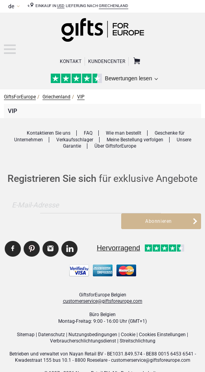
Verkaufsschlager (74, 140)
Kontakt (70, 61)
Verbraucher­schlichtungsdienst (83, 325)
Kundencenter (106, 61)
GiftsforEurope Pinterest (32, 233)
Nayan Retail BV (86, 338)
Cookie (128, 318)
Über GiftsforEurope (115, 146)
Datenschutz (51, 318)
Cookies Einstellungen (162, 318)
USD (61, 6)
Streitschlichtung (137, 325)
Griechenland (113, 6)
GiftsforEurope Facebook (13, 233)
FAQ (88, 133)
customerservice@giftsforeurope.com (102, 285)
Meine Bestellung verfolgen (135, 140)
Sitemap (26, 318)
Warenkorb (136, 61)
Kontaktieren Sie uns (48, 133)
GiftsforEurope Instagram (50, 233)
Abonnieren (159, 205)
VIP (81, 97)
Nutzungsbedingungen (92, 318)
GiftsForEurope (20, 97)
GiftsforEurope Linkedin (69, 233)
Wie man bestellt (123, 133)
